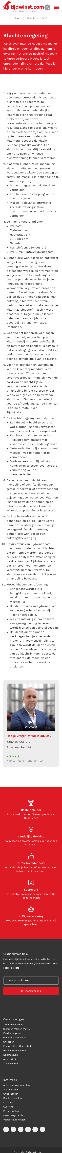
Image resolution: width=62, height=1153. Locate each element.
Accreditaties (10, 1089)
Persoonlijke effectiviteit (17, 1046)
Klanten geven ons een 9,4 (25, 760)
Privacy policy (11, 1111)
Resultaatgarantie (13, 1115)
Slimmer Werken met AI (16, 1029)
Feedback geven (12, 1033)
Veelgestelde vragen (14, 1119)
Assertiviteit (10, 1059)
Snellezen (8, 1041)
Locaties (8, 1102)
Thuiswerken (10, 1063)
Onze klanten (10, 1093)
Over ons (8, 1106)
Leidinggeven (10, 1054)
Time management (13, 1024)
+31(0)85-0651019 (18, 741)
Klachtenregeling (12, 1098)
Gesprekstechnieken (14, 1037)
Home (17, 18)
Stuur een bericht (19, 747)
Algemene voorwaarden (16, 1085)
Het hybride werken (14, 1050)
